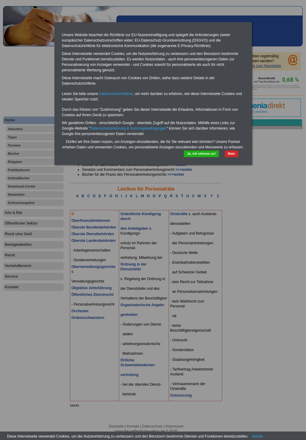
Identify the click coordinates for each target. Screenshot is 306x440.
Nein (231, 153)
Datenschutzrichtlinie (116, 94)
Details (257, 436)
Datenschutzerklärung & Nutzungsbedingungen (128, 128)
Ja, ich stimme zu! (201, 153)
